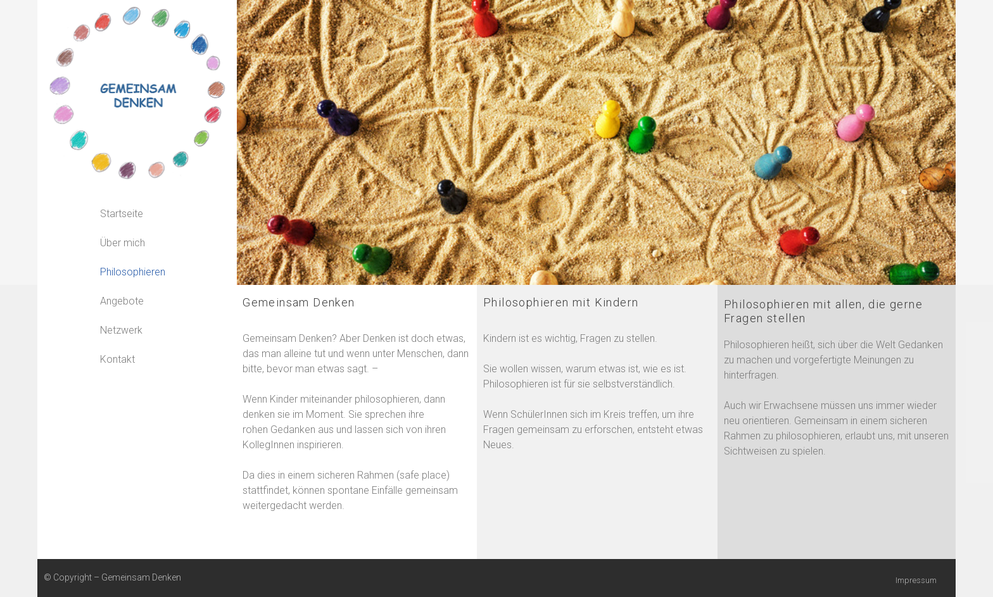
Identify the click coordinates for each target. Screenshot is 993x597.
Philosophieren (132, 272)
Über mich (122, 243)
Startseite (121, 214)
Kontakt (117, 359)
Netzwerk (121, 330)
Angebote (122, 301)
